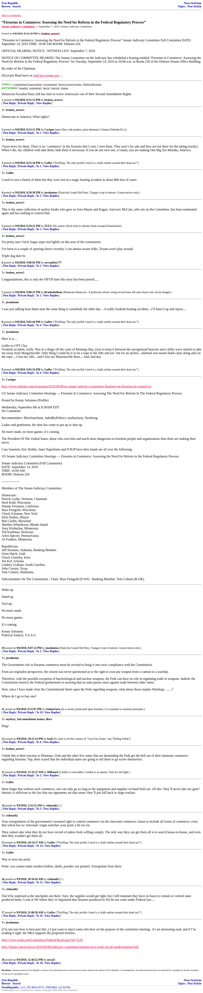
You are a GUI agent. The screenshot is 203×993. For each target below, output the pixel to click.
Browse (6, 6)
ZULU (48, 225)
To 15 (39, 882)
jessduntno (50, 192)
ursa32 (51, 959)
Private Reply (26, 103)
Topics (181, 6)
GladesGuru (53, 709)
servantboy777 (53, 262)
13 (3, 772)
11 (3, 709)
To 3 (38, 195)
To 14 (39, 845)
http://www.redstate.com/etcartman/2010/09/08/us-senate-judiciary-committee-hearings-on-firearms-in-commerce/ (77, 386)
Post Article (194, 6)
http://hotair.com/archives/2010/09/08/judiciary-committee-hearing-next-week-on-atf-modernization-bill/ (70, 947)
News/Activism (192, 3)
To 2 (38, 651)
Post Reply (9, 103)
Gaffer (48, 162)
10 (3, 648)
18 (3, 959)
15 (3, 842)
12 (3, 738)
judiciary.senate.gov (46, 75)
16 (3, 879)
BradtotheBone (53, 292)
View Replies (43, 103)
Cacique (49, 129)
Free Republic (10, 3)
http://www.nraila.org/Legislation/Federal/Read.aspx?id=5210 (42, 940)
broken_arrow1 (53, 99)
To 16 (39, 915)
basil (50, 738)
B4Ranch (52, 772)
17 (3, 912)
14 (3, 805)
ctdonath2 (52, 805)
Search (16, 6)
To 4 (38, 325)
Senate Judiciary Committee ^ (19, 26)
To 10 (39, 712)
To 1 (38, 132)
